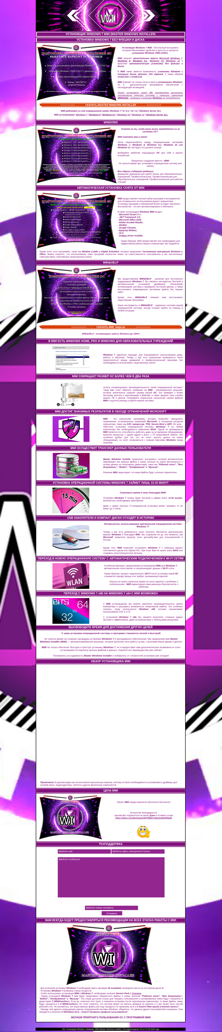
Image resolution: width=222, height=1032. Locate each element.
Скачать (136, 993)
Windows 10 (157, 61)
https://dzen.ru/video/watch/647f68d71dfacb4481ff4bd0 (143, 818)
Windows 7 (81, 115)
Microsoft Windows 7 (170, 58)
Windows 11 (172, 61)
